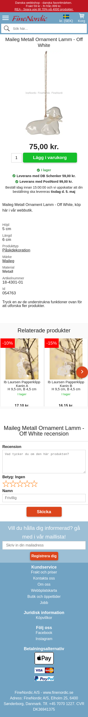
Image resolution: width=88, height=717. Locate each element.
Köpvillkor (44, 618)
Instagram (44, 639)
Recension (11, 447)
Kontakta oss (44, 578)
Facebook (44, 633)
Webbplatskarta (44, 590)
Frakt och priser (44, 572)
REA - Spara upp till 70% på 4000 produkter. (44, 9)
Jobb (44, 603)
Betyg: (13, 477)
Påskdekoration (16, 250)
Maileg (8, 260)
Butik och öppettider (44, 597)
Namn (7, 491)
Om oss (44, 584)
